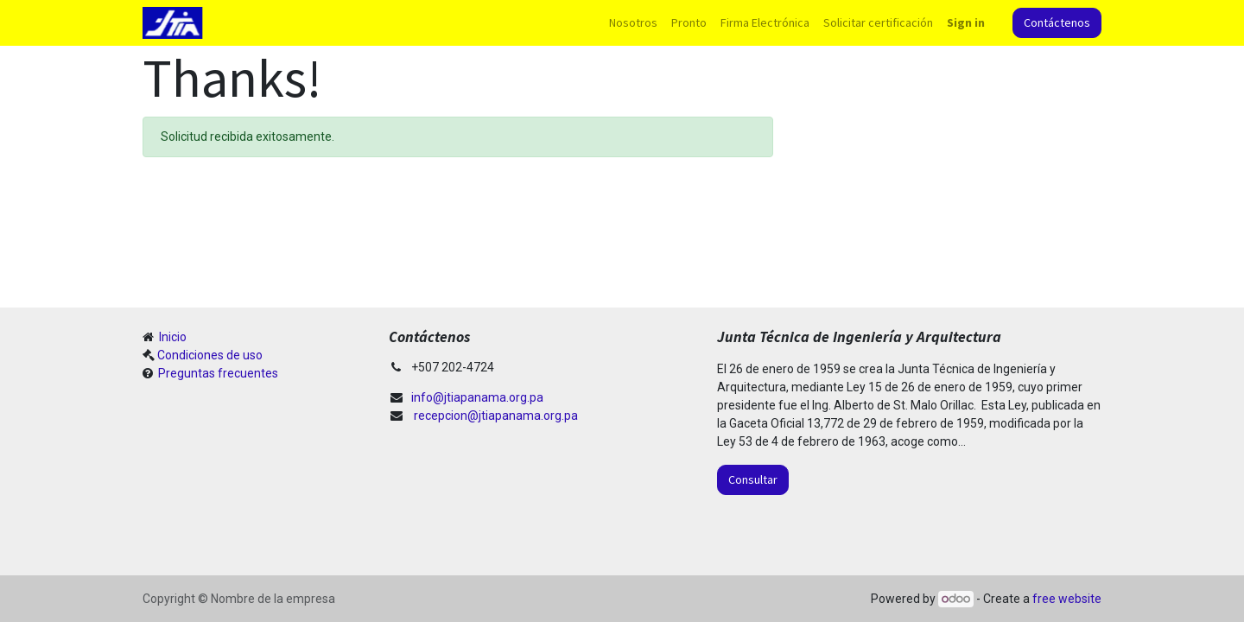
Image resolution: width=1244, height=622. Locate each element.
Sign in (966, 22)
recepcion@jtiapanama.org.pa (496, 415)
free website (1066, 599)
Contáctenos (1057, 22)
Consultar (753, 479)
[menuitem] (633, 23)
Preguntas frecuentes (217, 373)
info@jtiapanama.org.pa (477, 397)
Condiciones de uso (210, 355)
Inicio (171, 337)
